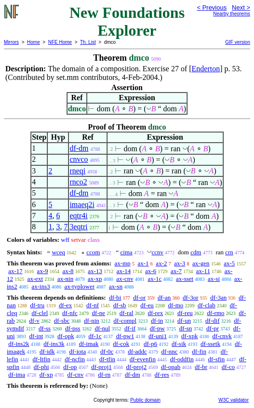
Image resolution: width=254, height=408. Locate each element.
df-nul (102, 328)
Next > (241, 7)
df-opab (170, 366)
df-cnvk (221, 336)
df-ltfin (42, 359)
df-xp (46, 374)
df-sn (185, 328)
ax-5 (229, 263)
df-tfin (107, 359)
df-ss (45, 328)
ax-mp (123, 263)
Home (33, 42)
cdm (195, 252)
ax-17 (15, 271)
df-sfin (216, 359)
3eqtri (78, 227)
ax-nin (65, 278)
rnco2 (78, 182)
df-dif (212, 320)
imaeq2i (81, 204)
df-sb (119, 305)
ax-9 (42, 271)
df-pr (212, 328)
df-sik (179, 343)
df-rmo (215, 312)
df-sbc (62, 320)
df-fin (199, 351)
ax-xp (95, 278)
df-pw (157, 328)
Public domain (145, 400)
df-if (129, 328)
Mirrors (11, 42)
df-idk (47, 351)
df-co (228, 366)
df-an (164, 297)
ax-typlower (79, 286)
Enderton (206, 69)
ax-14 (124, 271)
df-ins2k (18, 343)
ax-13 (95, 271)
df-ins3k (53, 343)
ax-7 (176, 271)
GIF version (237, 42)
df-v (34, 320)
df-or (139, 297)
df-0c (106, 351)
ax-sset (184, 278)
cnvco (78, 159)
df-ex (65, 305)
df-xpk (189, 336)
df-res (162, 374)
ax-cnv (124, 278)
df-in (157, 320)
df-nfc (70, 312)
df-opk (65, 336)
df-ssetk (210, 343)
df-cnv (75, 374)
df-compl (125, 320)
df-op (70, 366)
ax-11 (203, 271)
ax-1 (143, 263)
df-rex (155, 312)
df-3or (191, 297)
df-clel (39, 312)
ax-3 (179, 263)
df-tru (37, 305)
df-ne (98, 312)
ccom (93, 252)
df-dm (78, 148)
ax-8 (67, 271)
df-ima (16, 374)
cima (126, 252)
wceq (58, 252)
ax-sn (115, 286)
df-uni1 (157, 336)
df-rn (104, 374)
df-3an (218, 297)
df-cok (121, 343)
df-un (184, 320)
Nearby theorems (231, 13)
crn (229, 252)
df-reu (185, 312)
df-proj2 (136, 366)
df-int (36, 336)
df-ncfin (75, 359)
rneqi (77, 171)
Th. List (88, 42)
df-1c (94, 336)
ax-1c (154, 278)
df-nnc (169, 351)
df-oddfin (182, 359)
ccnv (158, 252)
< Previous (212, 7)
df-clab (206, 305)
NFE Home (60, 42)
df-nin (91, 320)
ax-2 (161, 263)
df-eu (146, 305)
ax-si (214, 278)
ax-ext (35, 278)
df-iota (77, 351)
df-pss (72, 328)
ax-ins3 (40, 286)
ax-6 (150, 271)
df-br (201, 366)
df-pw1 (125, 336)
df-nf (92, 305)
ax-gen (200, 263)
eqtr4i (78, 215)
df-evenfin (143, 359)
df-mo (175, 305)
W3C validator (233, 400)
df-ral (127, 312)
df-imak (88, 343)
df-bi (115, 297)
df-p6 (150, 343)
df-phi (41, 366)
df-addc (137, 351)
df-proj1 (101, 366)
